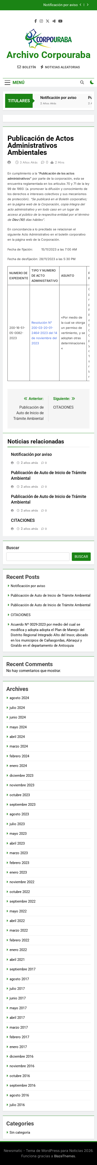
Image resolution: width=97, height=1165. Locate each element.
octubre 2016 (20, 1076)
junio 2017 (18, 998)
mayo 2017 (18, 1008)
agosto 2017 (19, 979)
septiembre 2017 (22, 969)
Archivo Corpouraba (48, 54)
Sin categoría (20, 1132)
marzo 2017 (19, 1027)
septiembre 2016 (22, 1085)
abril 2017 (17, 1018)
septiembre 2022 (22, 901)
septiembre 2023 (22, 804)
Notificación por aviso (60, 5)
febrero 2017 (19, 1037)
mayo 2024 (18, 727)
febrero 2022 (19, 940)
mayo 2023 (18, 833)
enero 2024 (18, 766)
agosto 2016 (19, 1095)
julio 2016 (17, 1105)
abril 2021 (17, 960)
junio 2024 (18, 717)
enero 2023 (18, 872)
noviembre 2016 (22, 1066)
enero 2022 (18, 950)
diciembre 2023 (21, 775)
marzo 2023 (19, 853)
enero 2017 (18, 1047)
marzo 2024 (19, 746)
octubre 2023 (20, 795)
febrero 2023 (19, 863)
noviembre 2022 (22, 882)
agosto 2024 (19, 698)
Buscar (12, 547)
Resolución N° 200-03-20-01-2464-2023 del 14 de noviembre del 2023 (44, 333)
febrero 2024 (19, 756)
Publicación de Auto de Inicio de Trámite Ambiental (50, 595)
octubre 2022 (20, 892)
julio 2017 (17, 989)
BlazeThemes (64, 1156)
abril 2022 (17, 921)
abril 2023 (17, 843)
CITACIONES (23, 520)
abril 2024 (17, 737)
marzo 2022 (19, 930)
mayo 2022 (18, 911)
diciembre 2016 (21, 1056)
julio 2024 (17, 708)
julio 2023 (17, 824)
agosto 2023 (19, 814)
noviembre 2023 (22, 785)
